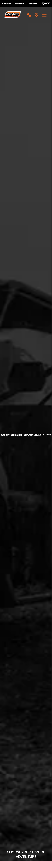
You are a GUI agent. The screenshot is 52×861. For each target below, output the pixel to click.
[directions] (36, 14)
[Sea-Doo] (19, 3)
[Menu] (44, 14)
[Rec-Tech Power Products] (12, 14)
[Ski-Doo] (32, 3)
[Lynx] (45, 3)
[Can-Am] (6, 3)
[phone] (29, 14)
